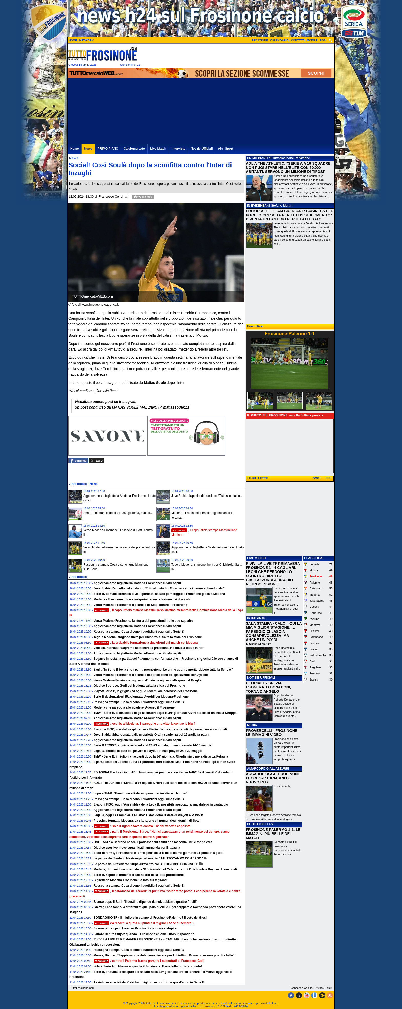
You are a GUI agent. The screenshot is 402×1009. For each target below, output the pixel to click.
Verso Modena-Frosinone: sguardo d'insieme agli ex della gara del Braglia (148, 680)
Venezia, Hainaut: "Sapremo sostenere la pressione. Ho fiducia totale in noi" (149, 648)
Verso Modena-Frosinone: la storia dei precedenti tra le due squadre (143, 621)
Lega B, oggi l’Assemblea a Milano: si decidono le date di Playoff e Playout (148, 815)
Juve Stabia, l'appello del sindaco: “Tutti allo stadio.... (207, 496)
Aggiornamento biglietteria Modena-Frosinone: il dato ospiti (137, 583)
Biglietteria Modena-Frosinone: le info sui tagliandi (131, 880)
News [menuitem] (88, 148)
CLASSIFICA (313, 558)
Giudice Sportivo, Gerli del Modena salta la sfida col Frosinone (139, 685)
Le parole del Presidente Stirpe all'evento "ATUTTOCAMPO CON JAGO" (146, 864)
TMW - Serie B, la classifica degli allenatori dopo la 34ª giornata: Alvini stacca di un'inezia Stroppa (165, 713)
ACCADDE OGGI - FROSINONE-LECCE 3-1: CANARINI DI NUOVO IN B (274, 778)
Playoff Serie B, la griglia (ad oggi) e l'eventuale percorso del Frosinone (146, 691)
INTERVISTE (256, 618)
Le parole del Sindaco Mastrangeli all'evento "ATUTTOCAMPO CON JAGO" (148, 858)
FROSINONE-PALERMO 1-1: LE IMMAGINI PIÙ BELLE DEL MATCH (273, 834)
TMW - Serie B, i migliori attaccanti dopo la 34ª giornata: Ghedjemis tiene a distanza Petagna (161, 756)
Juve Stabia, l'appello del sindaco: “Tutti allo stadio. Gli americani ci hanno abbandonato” (159, 588)
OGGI (316, 478)
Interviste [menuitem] (178, 148)
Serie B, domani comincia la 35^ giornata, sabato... (118, 513)
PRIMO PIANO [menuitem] (108, 148)
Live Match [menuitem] (158, 148)
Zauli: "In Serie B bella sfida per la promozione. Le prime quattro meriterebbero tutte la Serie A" (163, 669)
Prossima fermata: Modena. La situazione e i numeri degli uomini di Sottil (147, 820)
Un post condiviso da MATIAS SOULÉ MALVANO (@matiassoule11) (132, 407)
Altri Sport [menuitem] (225, 148)
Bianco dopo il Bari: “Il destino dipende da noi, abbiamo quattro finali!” (145, 902)
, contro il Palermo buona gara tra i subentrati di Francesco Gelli (149, 961)
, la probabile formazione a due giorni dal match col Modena (146, 642)
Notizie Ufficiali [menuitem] (201, 148)
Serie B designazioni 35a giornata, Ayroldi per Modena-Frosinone (141, 696)
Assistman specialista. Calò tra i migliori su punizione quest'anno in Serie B (149, 982)
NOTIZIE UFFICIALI (261, 678)
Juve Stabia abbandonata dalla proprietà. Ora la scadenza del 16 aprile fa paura (151, 734)
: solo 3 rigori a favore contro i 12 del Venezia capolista (142, 826)
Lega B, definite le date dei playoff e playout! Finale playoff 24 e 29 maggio (148, 751)
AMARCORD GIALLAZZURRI (268, 768)
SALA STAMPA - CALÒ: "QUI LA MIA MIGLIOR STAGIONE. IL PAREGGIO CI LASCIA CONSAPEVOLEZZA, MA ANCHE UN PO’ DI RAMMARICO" (274, 633)
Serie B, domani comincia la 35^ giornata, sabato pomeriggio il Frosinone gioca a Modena (159, 594)
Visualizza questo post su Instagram (105, 402)
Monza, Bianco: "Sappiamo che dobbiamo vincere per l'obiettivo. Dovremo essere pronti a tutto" (164, 955)
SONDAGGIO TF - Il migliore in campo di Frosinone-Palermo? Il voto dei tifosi (150, 917)
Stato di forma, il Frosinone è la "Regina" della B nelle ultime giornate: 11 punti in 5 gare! (158, 853)
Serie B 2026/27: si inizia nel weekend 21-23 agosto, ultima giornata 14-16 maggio (153, 745)
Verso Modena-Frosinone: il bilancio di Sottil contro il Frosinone (140, 605)
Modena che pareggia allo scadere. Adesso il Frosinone (134, 707)
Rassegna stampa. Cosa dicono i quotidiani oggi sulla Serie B (139, 631)
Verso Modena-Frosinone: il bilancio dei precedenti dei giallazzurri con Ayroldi (151, 675)
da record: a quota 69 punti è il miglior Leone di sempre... (144, 923)
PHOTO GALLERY (260, 824)
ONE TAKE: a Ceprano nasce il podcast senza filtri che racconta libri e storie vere (153, 842)
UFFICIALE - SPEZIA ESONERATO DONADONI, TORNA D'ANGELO (268, 687)
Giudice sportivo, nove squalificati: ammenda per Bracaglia (137, 847)
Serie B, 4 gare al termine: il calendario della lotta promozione (139, 875)
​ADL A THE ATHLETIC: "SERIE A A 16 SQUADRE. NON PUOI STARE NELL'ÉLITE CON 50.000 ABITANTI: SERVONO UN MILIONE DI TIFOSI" (288, 167)
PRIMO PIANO (257, 158)
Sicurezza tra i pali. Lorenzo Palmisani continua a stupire (135, 928)
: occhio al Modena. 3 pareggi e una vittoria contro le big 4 (144, 723)
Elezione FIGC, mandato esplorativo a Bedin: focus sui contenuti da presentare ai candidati (160, 729)
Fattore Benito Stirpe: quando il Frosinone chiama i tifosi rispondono (144, 934)
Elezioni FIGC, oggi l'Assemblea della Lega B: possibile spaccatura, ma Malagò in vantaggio (161, 804)
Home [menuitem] (74, 148)
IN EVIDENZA (257, 205)
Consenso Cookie (302, 987)
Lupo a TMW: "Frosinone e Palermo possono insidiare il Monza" (140, 793)
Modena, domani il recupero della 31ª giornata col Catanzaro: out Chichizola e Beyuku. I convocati (165, 869)
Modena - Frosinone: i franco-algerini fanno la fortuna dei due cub (142, 599)
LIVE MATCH (256, 558)
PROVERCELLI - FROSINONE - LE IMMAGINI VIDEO (272, 733)
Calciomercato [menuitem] (134, 148)
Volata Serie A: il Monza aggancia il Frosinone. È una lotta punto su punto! (148, 966)
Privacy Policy (323, 987)
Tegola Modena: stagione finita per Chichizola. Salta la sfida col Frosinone (148, 637)
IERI (328, 478)
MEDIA (252, 725)
